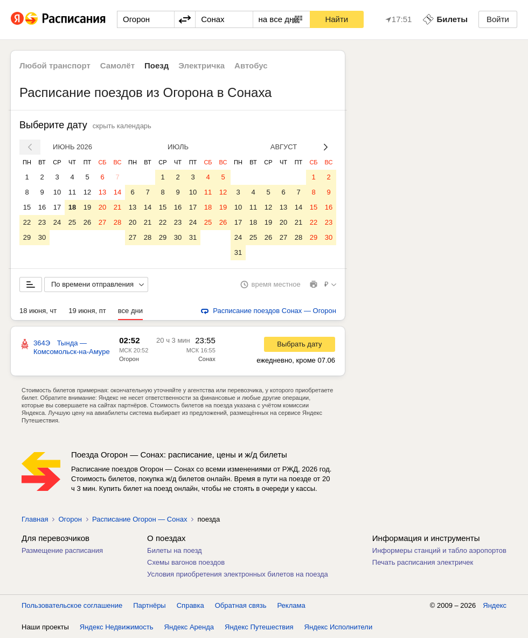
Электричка (201, 65)
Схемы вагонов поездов (186, 562)
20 (102, 207)
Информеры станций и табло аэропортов (439, 550)
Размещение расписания (62, 550)
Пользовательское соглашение (72, 605)
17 (57, 207)
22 (27, 222)
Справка (190, 605)
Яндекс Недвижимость (117, 627)
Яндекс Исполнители (338, 627)
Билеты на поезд (174, 550)
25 (72, 222)
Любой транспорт (55, 65)
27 (102, 222)
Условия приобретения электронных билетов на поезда (237, 574)
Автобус (251, 65)
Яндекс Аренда (189, 627)
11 (72, 192)
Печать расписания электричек (422, 562)
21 (117, 207)
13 (102, 192)
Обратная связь (241, 605)
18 (72, 207)
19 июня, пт (87, 311)
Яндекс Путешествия (259, 627)
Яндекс (494, 605)
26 (87, 222)
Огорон (129, 359)
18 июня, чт (38, 311)
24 (57, 222)
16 (42, 207)
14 (117, 192)
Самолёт (117, 65)
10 (57, 192)
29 (27, 237)
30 (42, 237)
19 (87, 207)
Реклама (291, 605)
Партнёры (149, 605)
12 (87, 192)
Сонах (207, 359)
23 (42, 222)
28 (117, 222)
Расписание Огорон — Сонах (139, 519)
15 (27, 207)
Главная (35, 519)
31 (193, 237)
